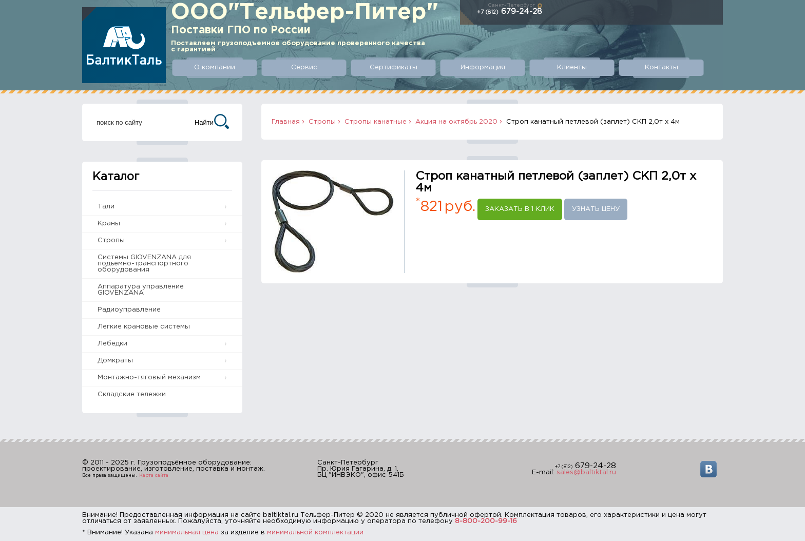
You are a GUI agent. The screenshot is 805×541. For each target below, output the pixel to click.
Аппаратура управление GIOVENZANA (141, 290)
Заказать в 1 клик (519, 209)
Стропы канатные (375, 122)
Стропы (111, 240)
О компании (214, 67)
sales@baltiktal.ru (586, 472)
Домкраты (115, 360)
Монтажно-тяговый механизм (149, 377)
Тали (106, 206)
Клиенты (572, 67)
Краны (109, 223)
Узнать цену (596, 209)
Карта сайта (153, 475)
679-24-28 (509, 11)
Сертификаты (393, 67)
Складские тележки (132, 394)
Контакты (661, 67)
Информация (483, 67)
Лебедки (112, 343)
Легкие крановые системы (144, 327)
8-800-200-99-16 (486, 521)
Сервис (304, 67)
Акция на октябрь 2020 (456, 122)
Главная (286, 122)
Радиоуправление (129, 310)
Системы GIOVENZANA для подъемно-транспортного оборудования (144, 264)
